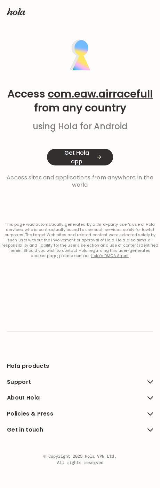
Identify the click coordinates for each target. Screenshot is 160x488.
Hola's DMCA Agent (110, 255)
